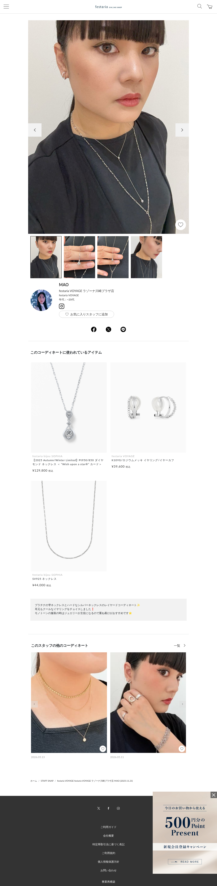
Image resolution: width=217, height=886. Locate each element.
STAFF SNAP (47, 780)
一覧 (177, 645)
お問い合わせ (108, 870)
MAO (64, 284)
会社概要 (108, 835)
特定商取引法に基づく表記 (108, 844)
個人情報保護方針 (108, 861)
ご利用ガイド (108, 827)
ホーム (33, 780)
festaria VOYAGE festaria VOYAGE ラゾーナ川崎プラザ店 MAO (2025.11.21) (95, 780)
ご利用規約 (108, 853)
